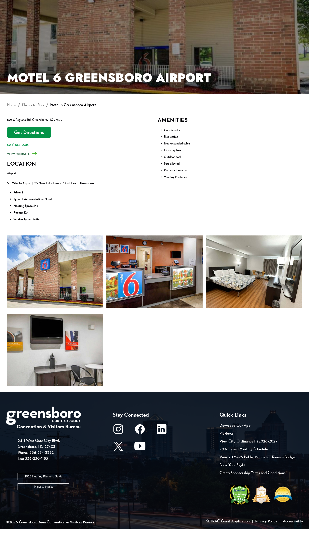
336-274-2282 (42, 478)
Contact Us (77, 4)
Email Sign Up (110, 4)
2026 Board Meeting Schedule (244, 474)
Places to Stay (63, 16)
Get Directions (29, 158)
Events (20, 4)
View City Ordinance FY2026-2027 (248, 467)
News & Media (43, 512)
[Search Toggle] (291, 16)
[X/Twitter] (118, 474)
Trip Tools (46, 4)
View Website (18, 180)
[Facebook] (139, 457)
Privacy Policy (266, 547)
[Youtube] (139, 474)
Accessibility (293, 547)
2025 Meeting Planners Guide (43, 502)
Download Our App (235, 451)
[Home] (123, 17)
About (20, 16)
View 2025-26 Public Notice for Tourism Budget (258, 482)
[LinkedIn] (161, 457)
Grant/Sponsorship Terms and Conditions (253, 498)
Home (11, 130)
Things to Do (174, 16)
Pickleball (227, 459)
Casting (161, 4)
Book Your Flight (233, 490)
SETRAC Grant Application (228, 547)
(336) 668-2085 (18, 170)
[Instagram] (118, 457)
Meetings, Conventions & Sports (242, 16)
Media (138, 4)
